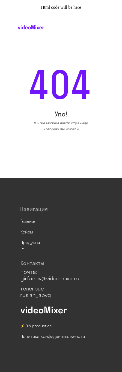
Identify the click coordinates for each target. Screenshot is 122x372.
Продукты (30, 242)
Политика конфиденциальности (52, 336)
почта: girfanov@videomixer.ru (49, 275)
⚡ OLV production (36, 325)
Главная (28, 221)
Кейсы (26, 232)
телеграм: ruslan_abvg (35, 291)
